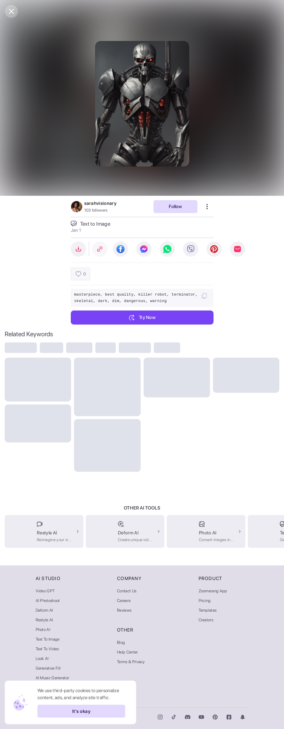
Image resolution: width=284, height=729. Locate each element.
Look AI (42, 658)
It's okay (81, 711)
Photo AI (43, 629)
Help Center (127, 652)
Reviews (124, 610)
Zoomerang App (213, 591)
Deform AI (44, 610)
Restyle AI (44, 619)
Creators (206, 619)
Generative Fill (48, 668)
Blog (121, 642)
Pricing (205, 600)
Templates (208, 610)
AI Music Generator (52, 677)
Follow (175, 206)
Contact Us (126, 591)
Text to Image (48, 639)
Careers (123, 600)
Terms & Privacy (131, 661)
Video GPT (45, 591)
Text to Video (47, 648)
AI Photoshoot (48, 600)
